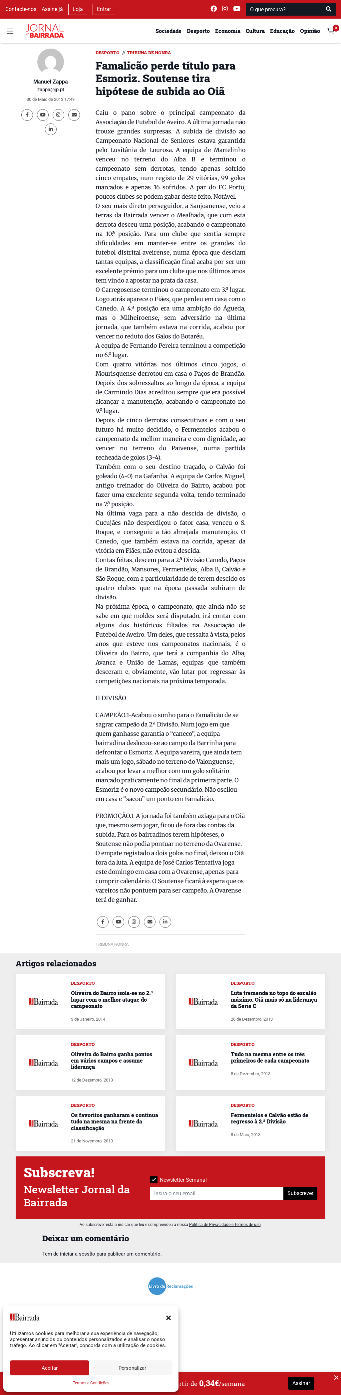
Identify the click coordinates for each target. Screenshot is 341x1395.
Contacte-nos (20, 9)
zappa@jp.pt (50, 90)
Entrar (104, 9)
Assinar (301, 1383)
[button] (168, 1317)
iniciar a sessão (77, 1254)
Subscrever (300, 1193)
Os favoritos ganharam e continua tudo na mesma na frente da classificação (114, 1121)
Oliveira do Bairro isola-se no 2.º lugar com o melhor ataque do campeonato (112, 999)
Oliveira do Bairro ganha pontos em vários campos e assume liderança (111, 1060)
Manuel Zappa (50, 82)
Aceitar (50, 1368)
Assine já (52, 9)
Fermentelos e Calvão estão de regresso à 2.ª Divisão (269, 1118)
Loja (78, 9)
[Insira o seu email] (217, 1193)
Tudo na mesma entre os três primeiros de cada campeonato (270, 1057)
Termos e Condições (91, 1383)
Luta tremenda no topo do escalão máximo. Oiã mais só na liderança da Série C (274, 999)
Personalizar (132, 1368)
